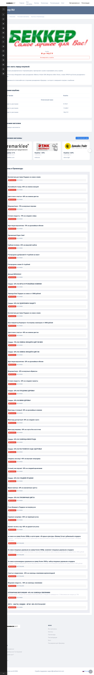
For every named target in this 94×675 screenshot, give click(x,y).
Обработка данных (8, 649)
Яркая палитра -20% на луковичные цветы (22, 488)
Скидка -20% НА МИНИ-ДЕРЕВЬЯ (19, 400)
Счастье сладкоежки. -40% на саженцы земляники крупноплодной (31, 573)
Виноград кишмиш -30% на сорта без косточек (24, 429)
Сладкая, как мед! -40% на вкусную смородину (24, 459)
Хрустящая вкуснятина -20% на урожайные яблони (25, 361)
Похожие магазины (23, 16)
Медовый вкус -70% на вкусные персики (22, 206)
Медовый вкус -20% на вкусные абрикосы (22, 371)
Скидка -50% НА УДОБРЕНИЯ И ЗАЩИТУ (22, 303)
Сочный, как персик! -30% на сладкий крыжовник (25, 468)
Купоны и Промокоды (37, 16)
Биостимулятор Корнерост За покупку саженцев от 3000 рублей (30, 323)
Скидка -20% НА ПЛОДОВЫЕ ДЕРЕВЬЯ (21, 391)
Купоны (50, 632)
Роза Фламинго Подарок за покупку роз (22, 507)
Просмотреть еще (82, 138)
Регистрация (85, 3)
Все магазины (52, 629)
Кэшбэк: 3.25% (69, 153)
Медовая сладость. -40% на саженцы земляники (25, 583)
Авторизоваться (74, 3)
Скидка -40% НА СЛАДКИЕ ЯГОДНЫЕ (20, 478)
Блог (49, 640)
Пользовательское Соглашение (12, 652)
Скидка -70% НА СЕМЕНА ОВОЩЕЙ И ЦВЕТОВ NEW (25, 342)
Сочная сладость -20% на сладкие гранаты (23, 381)
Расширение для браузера (56, 643)
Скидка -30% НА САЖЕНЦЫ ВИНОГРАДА (22, 439)
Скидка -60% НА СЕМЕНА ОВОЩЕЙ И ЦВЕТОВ (23, 352)
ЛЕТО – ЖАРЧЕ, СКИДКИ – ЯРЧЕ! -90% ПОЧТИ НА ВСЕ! (26, 604)
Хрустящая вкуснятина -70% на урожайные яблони (25, 225)
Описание (12, 16)
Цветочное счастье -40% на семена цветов (23, 332)
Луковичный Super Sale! (16, 235)
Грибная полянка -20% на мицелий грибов (22, 245)
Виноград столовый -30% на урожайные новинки (25, 410)
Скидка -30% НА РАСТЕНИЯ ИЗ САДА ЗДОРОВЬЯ (25, 449)
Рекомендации (52, 637)
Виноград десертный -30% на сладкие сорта (23, 420)
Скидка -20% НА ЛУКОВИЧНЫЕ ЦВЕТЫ (21, 497)
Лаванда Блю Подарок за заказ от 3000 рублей (24, 293)
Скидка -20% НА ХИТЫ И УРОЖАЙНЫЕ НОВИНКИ (25, 284)
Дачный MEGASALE (14, 274)
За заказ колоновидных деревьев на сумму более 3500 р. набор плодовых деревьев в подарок (41, 561)
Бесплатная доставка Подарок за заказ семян (24, 177)
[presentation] (89, 150)
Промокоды (52, 634)
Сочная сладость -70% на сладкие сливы (22, 216)
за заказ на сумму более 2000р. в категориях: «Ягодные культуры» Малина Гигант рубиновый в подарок (44, 536)
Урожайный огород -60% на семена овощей (23, 187)
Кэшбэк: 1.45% (40, 153)
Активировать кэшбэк (47, 57)
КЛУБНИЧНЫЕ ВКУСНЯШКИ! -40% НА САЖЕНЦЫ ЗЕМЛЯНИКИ (29, 592)
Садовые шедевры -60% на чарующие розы (23, 517)
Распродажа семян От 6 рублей (19, 264)
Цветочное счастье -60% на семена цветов (23, 196)
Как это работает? (8, 654)
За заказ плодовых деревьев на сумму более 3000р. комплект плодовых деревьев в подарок (41, 550)
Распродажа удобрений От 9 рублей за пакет (24, 255)
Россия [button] (86, 671)
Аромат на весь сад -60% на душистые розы (23, 526)
